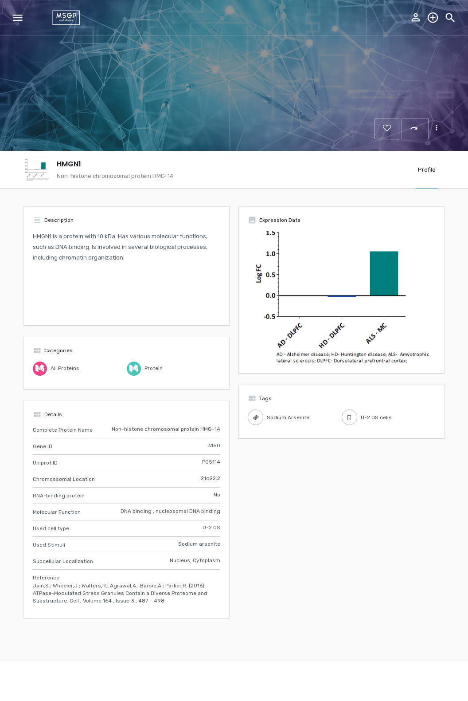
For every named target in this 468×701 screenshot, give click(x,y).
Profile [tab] (427, 169)
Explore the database (433, 18)
